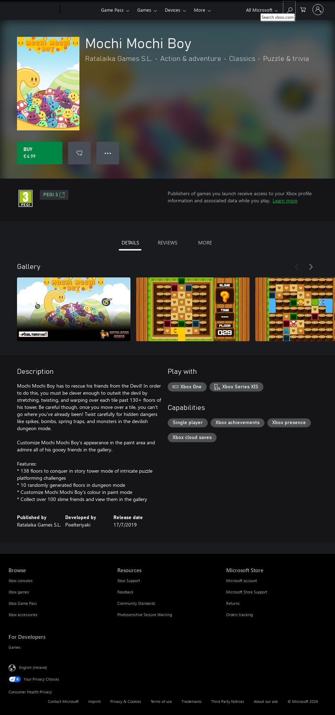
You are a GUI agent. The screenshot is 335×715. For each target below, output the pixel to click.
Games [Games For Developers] (15, 647)
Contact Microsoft (63, 701)
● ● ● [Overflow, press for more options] (108, 153)
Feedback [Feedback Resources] (125, 592)
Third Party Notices (227, 701)
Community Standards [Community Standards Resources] (136, 603)
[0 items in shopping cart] (303, 9)
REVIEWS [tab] (167, 242)
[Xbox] (79, 9)
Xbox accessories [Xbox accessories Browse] (23, 614)
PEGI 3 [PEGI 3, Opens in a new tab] (54, 195)
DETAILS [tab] (130, 242)
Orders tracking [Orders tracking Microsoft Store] (239, 614)
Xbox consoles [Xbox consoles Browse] (21, 580)
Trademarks (192, 701)
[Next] (311, 267)
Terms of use (161, 701)
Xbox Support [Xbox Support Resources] (128, 580)
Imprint (94, 701)
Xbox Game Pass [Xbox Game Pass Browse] (23, 603)
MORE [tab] (205, 242)
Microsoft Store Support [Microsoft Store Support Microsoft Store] (246, 592)
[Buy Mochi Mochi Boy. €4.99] (39, 153)
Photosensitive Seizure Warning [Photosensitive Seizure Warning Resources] (144, 614)
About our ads (266, 701)
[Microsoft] (33, 9)
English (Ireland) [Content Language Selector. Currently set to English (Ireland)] (33, 667)
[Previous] (297, 267)
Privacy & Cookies (125, 701)
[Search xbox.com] (289, 9)
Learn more (285, 200)
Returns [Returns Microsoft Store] (233, 603)
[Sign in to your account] (317, 9)
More (199, 10)
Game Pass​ (112, 10)
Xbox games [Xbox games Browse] (19, 592)
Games (144, 10)
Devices (172, 10)
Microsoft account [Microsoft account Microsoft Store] (241, 580)
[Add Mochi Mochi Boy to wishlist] (79, 153)
